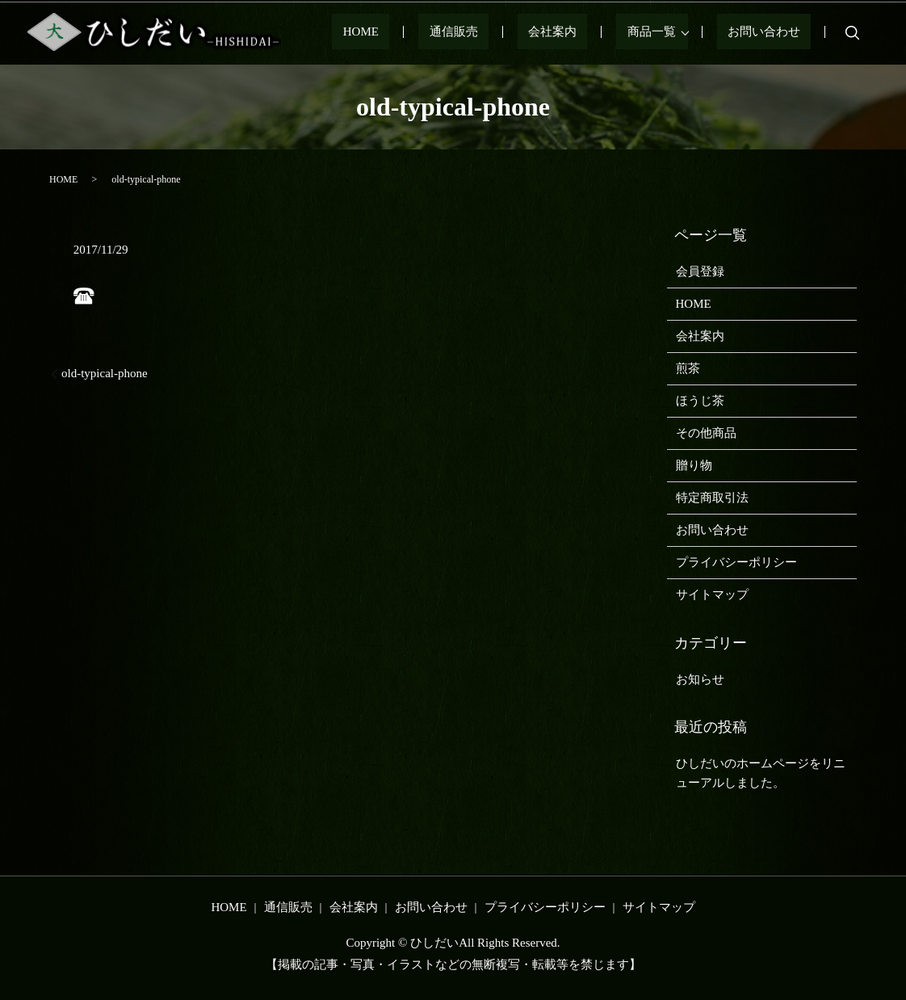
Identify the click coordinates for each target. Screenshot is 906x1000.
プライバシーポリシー (736, 562)
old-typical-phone (104, 373)
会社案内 (595, 32)
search (852, 32)
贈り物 (694, 465)
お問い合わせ (774, 32)
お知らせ (700, 679)
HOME (446, 32)
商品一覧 (672, 32)
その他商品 (706, 432)
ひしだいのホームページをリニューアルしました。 (760, 773)
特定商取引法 (712, 497)
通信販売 (517, 32)
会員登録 (700, 271)
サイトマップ (712, 594)
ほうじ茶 (700, 400)
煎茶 (688, 368)
